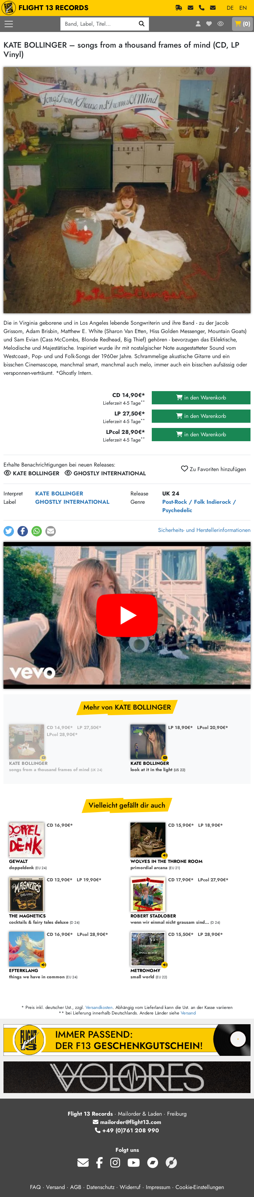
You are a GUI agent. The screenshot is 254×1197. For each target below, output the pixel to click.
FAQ (35, 1187)
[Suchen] (142, 24)
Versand (188, 1013)
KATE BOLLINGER (59, 494)
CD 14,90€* (60, 727)
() (242, 24)
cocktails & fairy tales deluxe (66, 919)
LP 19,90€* (89, 879)
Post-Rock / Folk (183, 502)
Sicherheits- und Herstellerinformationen (204, 530)
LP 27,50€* (89, 727)
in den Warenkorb (201, 398)
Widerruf (130, 1187)
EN (243, 8)
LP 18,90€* (180, 727)
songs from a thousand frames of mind (66, 767)
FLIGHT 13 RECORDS (47, 8)
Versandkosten (99, 1007)
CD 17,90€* (181, 879)
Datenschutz (100, 1187)
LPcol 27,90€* (213, 879)
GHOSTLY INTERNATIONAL (72, 502)
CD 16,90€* (60, 825)
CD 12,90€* (60, 879)
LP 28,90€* (210, 934)
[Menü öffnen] (8, 24)
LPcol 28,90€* (62, 734)
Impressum (158, 1187)
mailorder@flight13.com (127, 1122)
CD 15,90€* (181, 825)
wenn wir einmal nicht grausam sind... (187, 919)
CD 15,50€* (181, 934)
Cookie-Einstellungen (199, 1187)
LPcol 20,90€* (212, 727)
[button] (8, 531)
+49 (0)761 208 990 (127, 1130)
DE (230, 8)
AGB (75, 1187)
